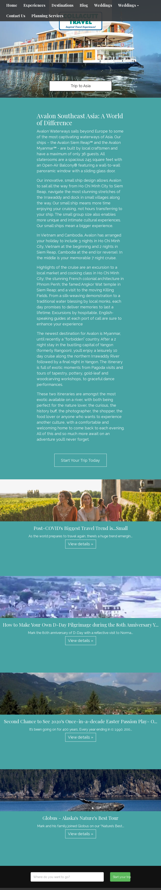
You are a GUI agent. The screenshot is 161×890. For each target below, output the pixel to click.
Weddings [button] (128, 5)
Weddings (103, 5)
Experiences (34, 5)
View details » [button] (80, 544)
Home (11, 5)
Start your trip (121, 877)
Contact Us (15, 15)
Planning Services (47, 15)
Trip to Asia (81, 86)
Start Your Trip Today (80, 460)
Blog (84, 5)
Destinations (62, 5)
